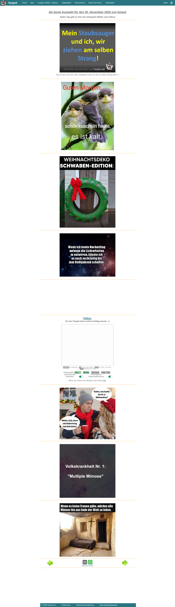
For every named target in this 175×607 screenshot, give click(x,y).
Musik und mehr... (96, 3)
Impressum (66, 605)
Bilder (48, 3)
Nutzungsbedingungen (108, 605)
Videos (54, 3)
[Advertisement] (19, 62)
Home (24, 3)
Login (165, 3)
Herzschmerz (80, 3)
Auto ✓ (78, 372)
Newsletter (110, 3)
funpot (12, 2)
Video (87, 318)
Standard (95, 372)
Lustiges (40, 3)
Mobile (86, 372)
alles (32, 3)
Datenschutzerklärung (85, 605)
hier (104, 380)
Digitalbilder (66, 3)
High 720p (106, 372)
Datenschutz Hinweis (87, 565)
